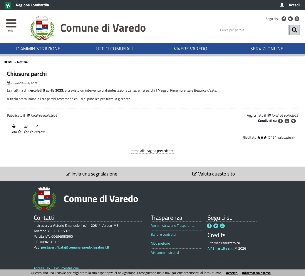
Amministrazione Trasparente (172, 225)
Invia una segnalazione (91, 173)
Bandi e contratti (163, 234)
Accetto (232, 272)
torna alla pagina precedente (152, 150)
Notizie (22, 62)
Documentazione (66, 268)
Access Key (42, 268)
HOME (8, 62)
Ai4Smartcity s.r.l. (221, 248)
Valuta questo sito (213, 173)
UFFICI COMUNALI (114, 48)
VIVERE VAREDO (190, 48)
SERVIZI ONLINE (266, 48)
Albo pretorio (160, 243)
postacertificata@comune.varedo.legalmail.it (75, 247)
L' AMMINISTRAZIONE (38, 48)
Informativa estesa (256, 272)
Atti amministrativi (165, 252)
